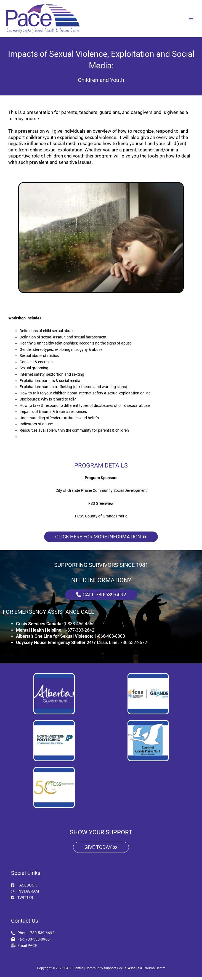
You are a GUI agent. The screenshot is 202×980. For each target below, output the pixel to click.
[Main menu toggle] (191, 20)
